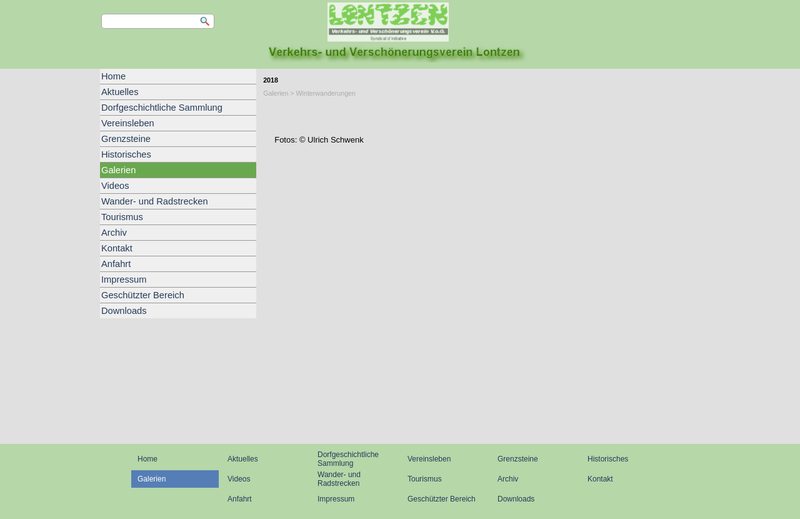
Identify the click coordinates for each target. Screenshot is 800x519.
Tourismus (122, 217)
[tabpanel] (478, 124)
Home (113, 76)
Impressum (123, 280)
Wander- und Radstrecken (154, 201)
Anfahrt (116, 264)
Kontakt (116, 248)
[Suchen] (157, 21)
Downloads (124, 311)
